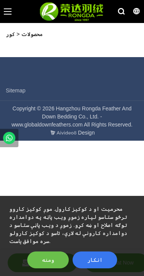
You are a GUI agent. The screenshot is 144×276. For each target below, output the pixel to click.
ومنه (48, 260)
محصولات (32, 34)
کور (10, 34)
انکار (95, 260)
